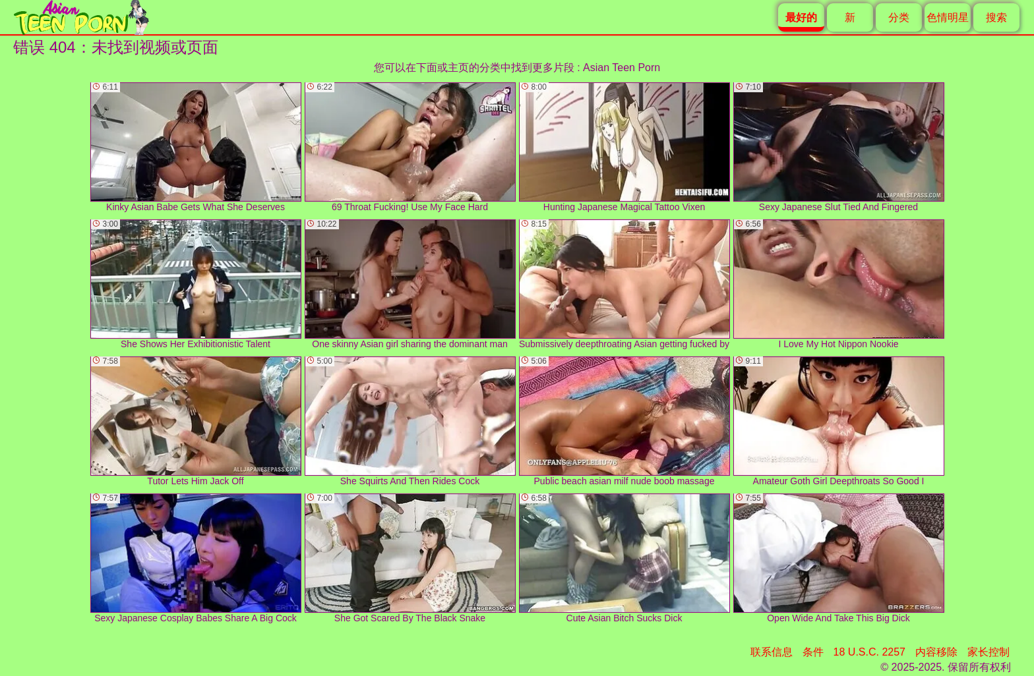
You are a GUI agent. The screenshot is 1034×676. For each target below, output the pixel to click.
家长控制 (988, 652)
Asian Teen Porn (621, 67)
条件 (813, 652)
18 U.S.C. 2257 (869, 652)
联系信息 (771, 652)
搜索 (996, 17)
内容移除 (936, 652)
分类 (898, 17)
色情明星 (948, 17)
